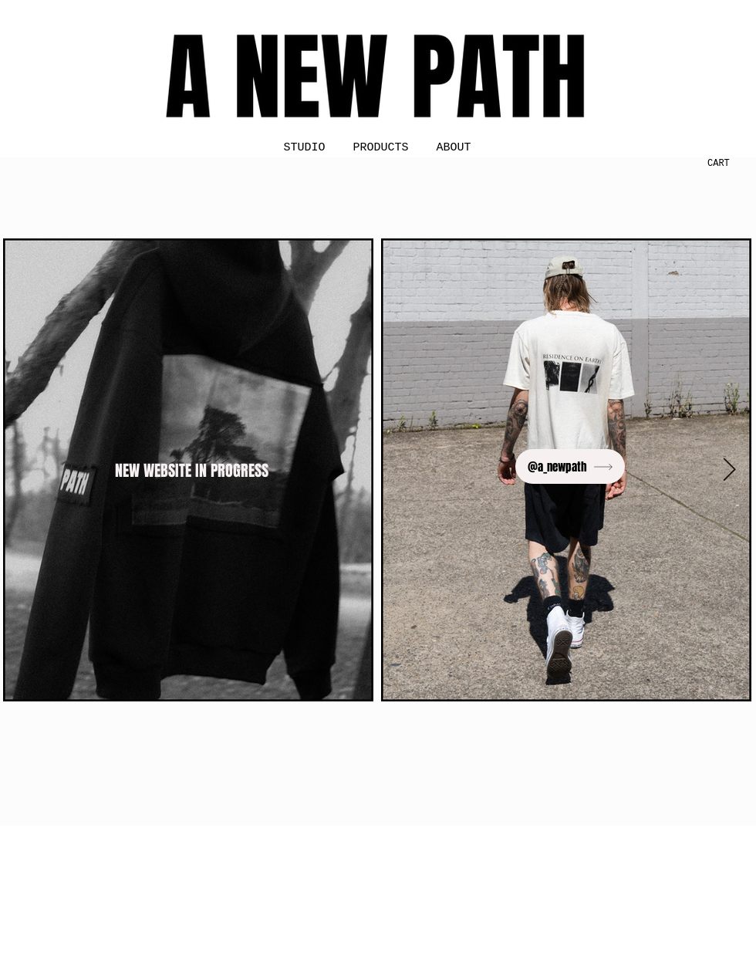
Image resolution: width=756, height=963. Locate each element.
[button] (713, 162)
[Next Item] (729, 470)
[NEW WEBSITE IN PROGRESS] (193, 470)
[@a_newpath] (570, 466)
